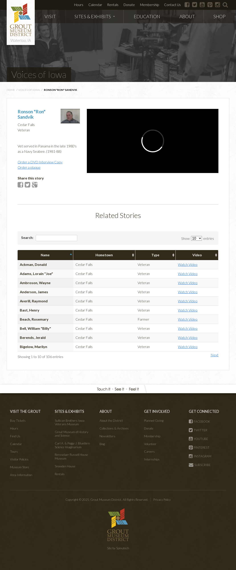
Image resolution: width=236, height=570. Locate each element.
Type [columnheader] (155, 255)
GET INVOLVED (157, 411)
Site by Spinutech (118, 548)
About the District (111, 420)
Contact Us (172, 5)
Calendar (95, 5)
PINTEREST (199, 447)
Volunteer (150, 444)
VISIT (50, 16)
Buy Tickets (18, 420)
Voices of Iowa (38, 74)
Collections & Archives (114, 428)
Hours (78, 5)
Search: (49, 238)
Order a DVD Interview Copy (40, 162)
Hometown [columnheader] (104, 255)
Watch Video (187, 264)
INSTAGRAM (200, 456)
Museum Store (19, 467)
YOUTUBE (198, 439)
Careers (149, 451)
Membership (149, 5)
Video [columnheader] (197, 255)
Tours (14, 451)
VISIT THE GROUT (25, 411)
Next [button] (214, 355)
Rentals (112, 5)
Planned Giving (153, 420)
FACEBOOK (199, 421)
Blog (102, 444)
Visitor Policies (19, 459)
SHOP (219, 16)
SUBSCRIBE (200, 465)
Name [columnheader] (45, 255)
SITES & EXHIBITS (94, 16)
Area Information (21, 475)
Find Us (15, 436)
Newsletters (107, 436)
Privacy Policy (162, 499)
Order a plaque (29, 167)
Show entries (197, 238)
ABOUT (187, 16)
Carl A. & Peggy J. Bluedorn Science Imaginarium (72, 445)
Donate (129, 5)
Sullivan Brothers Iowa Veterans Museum (69, 422)
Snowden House (65, 466)
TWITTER (198, 430)
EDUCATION (147, 16)
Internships (152, 459)
